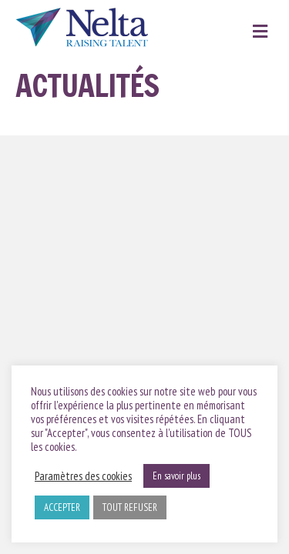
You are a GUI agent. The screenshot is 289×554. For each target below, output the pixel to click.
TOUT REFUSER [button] (129, 507)
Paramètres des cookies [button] (83, 476)
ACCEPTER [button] (62, 507)
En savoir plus (176, 475)
